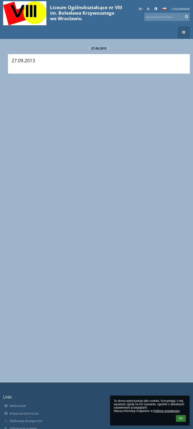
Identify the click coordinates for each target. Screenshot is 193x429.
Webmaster (18, 406)
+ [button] (140, 8)
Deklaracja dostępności (26, 421)
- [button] (148, 8)
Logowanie (180, 9)
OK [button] (181, 418)
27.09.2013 (98, 48)
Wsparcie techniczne (24, 413)
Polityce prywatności (166, 411)
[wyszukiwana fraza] (167, 16)
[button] (164, 9)
